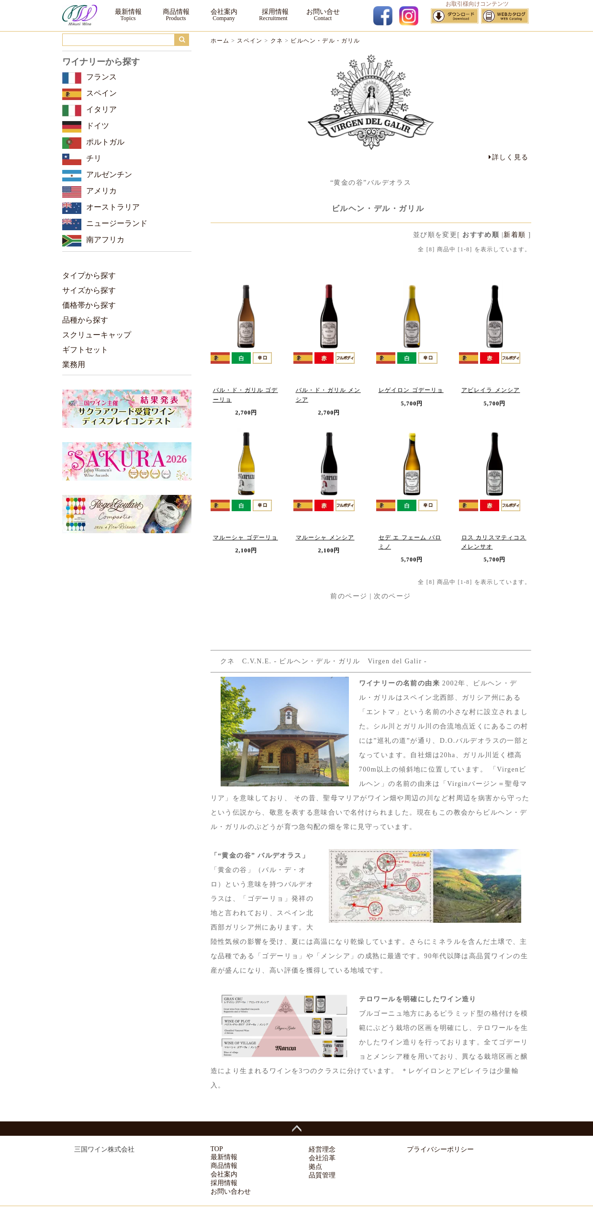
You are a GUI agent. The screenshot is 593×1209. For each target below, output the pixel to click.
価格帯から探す (89, 305)
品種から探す (85, 320)
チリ (93, 158)
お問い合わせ (231, 1191)
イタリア (101, 109)
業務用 (73, 364)
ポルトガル (105, 142)
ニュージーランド (116, 223)
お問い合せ (323, 11)
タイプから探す (89, 275)
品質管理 (322, 1175)
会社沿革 (322, 1158)
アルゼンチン (109, 174)
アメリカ (101, 191)
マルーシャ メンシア (325, 537)
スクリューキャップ (96, 335)
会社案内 (224, 11)
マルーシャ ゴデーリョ (245, 537)
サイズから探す (89, 290)
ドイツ (97, 126)
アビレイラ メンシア (490, 390)
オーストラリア (113, 207)
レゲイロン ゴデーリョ (411, 390)
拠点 (315, 1166)
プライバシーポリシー (440, 1149)
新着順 (514, 234)
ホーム (220, 40)
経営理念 (322, 1149)
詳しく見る (508, 157)
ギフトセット (85, 350)
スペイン (249, 40)
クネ (276, 40)
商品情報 (176, 11)
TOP (217, 1149)
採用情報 (273, 11)
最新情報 (128, 11)
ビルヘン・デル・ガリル (325, 40)
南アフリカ (105, 239)
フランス (101, 77)
